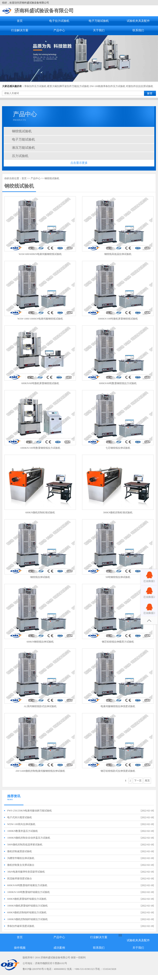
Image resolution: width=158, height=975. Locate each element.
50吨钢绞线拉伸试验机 (118, 577)
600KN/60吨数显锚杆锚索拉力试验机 (27, 885)
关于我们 (99, 30)
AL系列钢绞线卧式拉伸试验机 (40, 706)
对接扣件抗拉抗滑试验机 (139, 86)
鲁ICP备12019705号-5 (34, 969)
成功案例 (59, 947)
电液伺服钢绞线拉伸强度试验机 (118, 706)
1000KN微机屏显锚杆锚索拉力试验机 (27, 905)
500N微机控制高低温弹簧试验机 (24, 844)
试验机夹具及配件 (138, 20)
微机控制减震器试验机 (19, 851)
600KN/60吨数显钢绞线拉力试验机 (118, 383)
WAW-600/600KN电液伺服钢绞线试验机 (40, 254)
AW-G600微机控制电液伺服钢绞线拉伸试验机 (40, 770)
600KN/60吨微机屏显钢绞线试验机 (40, 383)
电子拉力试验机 (59, 20)
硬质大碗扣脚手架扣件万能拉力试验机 (68, 86)
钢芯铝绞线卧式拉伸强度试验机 (118, 770)
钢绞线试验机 (22, 131)
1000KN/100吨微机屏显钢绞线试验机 (118, 318)
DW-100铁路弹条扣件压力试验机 (107, 86)
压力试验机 (20, 156)
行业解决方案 (19, 30)
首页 (20, 20)
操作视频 (20, 947)
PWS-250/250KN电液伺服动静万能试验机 (29, 810)
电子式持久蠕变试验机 (19, 817)
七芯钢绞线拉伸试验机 (118, 447)
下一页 (138, 780)
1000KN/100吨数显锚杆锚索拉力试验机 (28, 892)
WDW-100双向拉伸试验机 (21, 824)
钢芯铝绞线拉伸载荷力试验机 (118, 641)
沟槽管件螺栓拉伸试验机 (20, 858)
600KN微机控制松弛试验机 (40, 512)
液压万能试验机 (23, 147)
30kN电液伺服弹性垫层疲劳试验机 (26, 871)
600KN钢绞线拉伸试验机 (40, 641)
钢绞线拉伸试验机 (40, 577)
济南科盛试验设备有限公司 (44, 10)
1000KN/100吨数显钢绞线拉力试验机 (40, 447)
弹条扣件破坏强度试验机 (20, 926)
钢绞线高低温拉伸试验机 (117, 254)
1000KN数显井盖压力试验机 (22, 831)
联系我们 (138, 30)
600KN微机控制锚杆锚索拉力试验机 (26, 912)
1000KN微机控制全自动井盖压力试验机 (28, 837)
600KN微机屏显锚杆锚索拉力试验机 (26, 898)
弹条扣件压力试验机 (35, 86)
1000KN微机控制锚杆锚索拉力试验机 (27, 919)
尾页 (147, 780)
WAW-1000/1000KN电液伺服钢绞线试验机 (40, 318)
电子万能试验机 (99, 20)
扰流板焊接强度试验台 (19, 878)
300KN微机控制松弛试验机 (117, 512)
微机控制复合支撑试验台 (20, 864)
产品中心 (59, 30)
